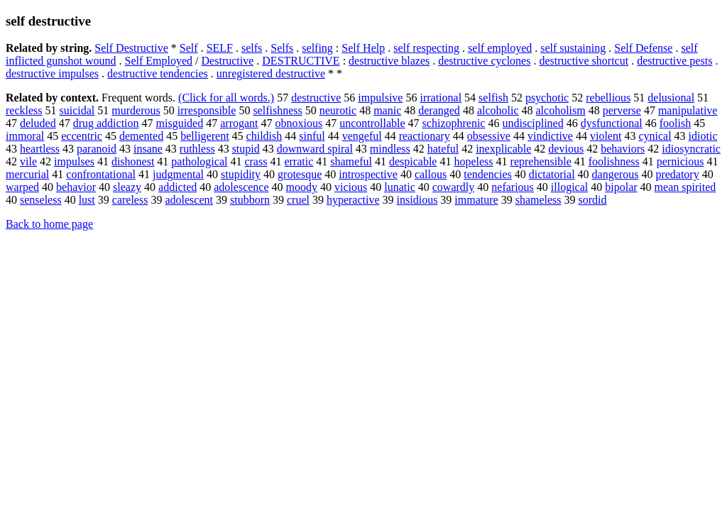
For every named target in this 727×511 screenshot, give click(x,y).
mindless (390, 149)
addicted (177, 187)
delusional (670, 98)
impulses (74, 161)
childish (264, 136)
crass (255, 161)
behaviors (623, 149)
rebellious (608, 98)
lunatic (399, 187)
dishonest (132, 161)
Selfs (281, 48)
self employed (500, 48)
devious (566, 149)
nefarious (512, 187)
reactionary (424, 136)
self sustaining (573, 48)
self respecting (426, 48)
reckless (24, 110)
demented (141, 136)
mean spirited (685, 187)
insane (148, 149)
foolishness (614, 161)
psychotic (547, 98)
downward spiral (315, 149)
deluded (38, 123)
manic (387, 110)
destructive (316, 98)
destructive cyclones (484, 61)
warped (22, 187)
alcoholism (561, 110)
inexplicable (503, 149)
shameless (538, 200)
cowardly (453, 187)
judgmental (178, 174)
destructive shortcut (583, 61)
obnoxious (299, 123)
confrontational (101, 174)
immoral (25, 136)
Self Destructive (131, 48)
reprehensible (541, 161)
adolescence (241, 187)
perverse (622, 110)
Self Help (363, 48)
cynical (654, 136)
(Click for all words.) (226, 98)
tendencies (488, 174)
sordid (593, 200)
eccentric (81, 136)
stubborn (250, 200)
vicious (350, 187)
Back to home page (49, 224)
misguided (180, 123)
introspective (368, 174)
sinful (311, 136)
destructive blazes (389, 61)
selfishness (277, 110)
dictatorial (552, 174)
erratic (298, 161)
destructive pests (674, 61)
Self (189, 48)
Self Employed (159, 61)
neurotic (337, 110)
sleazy (127, 187)
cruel (298, 200)
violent (605, 136)
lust (87, 200)
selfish (493, 98)
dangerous (615, 174)
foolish (675, 123)
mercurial (27, 174)
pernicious (680, 161)
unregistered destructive (271, 73)
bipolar (621, 187)
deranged (439, 110)
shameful (351, 161)
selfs (251, 48)
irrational (440, 98)
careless (130, 200)
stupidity (241, 174)
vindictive (550, 136)
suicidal (77, 110)
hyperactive (353, 200)
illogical (569, 187)
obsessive (488, 136)
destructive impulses (52, 73)
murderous (135, 110)
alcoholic (498, 110)
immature (476, 200)
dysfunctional (612, 123)
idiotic (703, 136)
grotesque (300, 174)
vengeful (362, 136)
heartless (40, 149)
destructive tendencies (157, 73)
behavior (76, 187)
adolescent (189, 200)
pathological (199, 161)
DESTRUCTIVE (300, 61)
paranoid (96, 149)
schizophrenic (454, 123)
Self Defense (643, 48)
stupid (246, 149)
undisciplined (532, 123)
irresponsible (206, 110)
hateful (443, 149)
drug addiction (106, 123)
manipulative (688, 110)
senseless (41, 200)
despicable (413, 161)
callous (431, 174)
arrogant (239, 123)
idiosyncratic (691, 149)
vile (28, 161)
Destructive (228, 61)
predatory (677, 174)
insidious (417, 200)
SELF (220, 48)
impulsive (380, 98)
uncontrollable (372, 123)
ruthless (197, 149)
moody (301, 187)
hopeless (473, 161)
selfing (317, 48)
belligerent (204, 136)
